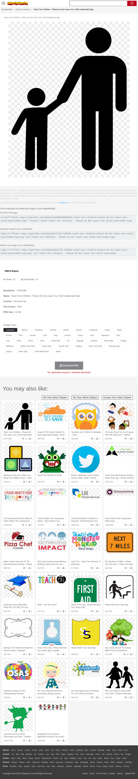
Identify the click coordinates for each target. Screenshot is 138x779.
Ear (61, 758)
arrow (30, 341)
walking (73, 758)
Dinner (92, 766)
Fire (52, 750)
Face (112, 758)
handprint (39, 330)
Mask (13, 758)
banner (25, 330)
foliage (123, 341)
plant (19, 341)
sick (118, 335)
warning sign (114, 346)
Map (76, 762)
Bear (17, 754)
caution (33, 335)
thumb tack (63, 346)
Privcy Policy (101, 773)
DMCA (120, 773)
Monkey (109, 754)
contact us (63, 203)
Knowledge (84, 762)
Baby (19, 758)
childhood (93, 330)
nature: (6, 750)
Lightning (79, 750)
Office (113, 762)
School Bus (69, 762)
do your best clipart (55, 397)
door (92, 335)
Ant (12, 754)
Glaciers (65, 750)
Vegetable (77, 766)
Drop (125, 750)
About (85, 773)
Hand (124, 758)
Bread (111, 766)
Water (108, 750)
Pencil (52, 762)
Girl (90, 758)
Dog (52, 754)
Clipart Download (22, 9)
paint (42, 341)
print (21, 335)
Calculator (128, 762)
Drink (33, 766)
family (30, 758)
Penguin (128, 754)
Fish (77, 754)
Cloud (120, 750)
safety (107, 330)
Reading (45, 762)
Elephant (70, 754)
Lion (103, 754)
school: (6, 762)
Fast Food (40, 766)
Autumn (20, 750)
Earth (47, 750)
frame (80, 335)
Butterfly (29, 754)
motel (58, 351)
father (100, 758)
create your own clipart (117, 397)
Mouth (106, 758)
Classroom (36, 762)
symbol (53, 330)
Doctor (56, 758)
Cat (35, 754)
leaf (45, 335)
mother (37, 758)
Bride (24, 758)
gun (8, 341)
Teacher (22, 762)
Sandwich (60, 766)
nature (66, 330)
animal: (6, 754)
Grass (72, 750)
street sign (46, 346)
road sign (55, 341)
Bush (114, 750)
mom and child (95, 346)
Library (92, 762)
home (79, 758)
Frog (82, 754)
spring (9, 351)
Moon (86, 750)
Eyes (66, 758)
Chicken (41, 754)
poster (9, 335)
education (10, 330)
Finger (118, 758)
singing (79, 346)
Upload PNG (130, 773)
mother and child (27, 346)
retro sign (23, 351)
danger (79, 330)
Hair (85, 758)
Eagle (63, 754)
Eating (105, 766)
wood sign (108, 341)
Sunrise (93, 750)
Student (14, 762)
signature (105, 335)
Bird (22, 754)
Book (28, 762)
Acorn (13, 750)
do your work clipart (85, 397)
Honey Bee (90, 754)
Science (100, 762)
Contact (112, 773)
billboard (9, 346)
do (68, 341)
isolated (94, 341)
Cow (47, 754)
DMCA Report (12, 271)
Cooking (118, 766)
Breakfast (13, 766)
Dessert (27, 766)
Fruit (48, 766)
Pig (122, 754)
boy (94, 758)
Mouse (116, 754)
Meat (53, 766)
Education (59, 762)
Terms (92, 773)
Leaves (27, 750)
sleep (119, 330)
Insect (98, 754)
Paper (106, 762)
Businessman (47, 758)
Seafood (69, 766)
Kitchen (85, 766)
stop (56, 335)
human (68, 335)
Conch (41, 750)
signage (80, 341)
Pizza (99, 766)
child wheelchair (42, 351)
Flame (58, 750)
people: (6, 758)
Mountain (101, 750)
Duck (57, 754)
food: (5, 766)
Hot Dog (126, 766)
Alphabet (120, 762)
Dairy (20, 766)
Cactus (34, 750)
